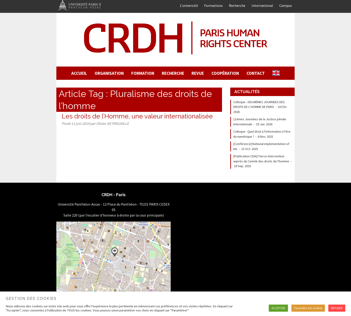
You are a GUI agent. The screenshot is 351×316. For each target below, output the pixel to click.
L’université (189, 5)
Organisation (109, 73)
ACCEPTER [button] (278, 308)
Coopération (225, 73)
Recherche (237, 5)
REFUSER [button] (337, 308)
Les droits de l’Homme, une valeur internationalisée (137, 116)
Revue (198, 73)
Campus (285, 5)
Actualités (247, 91)
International (262, 5)
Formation (142, 73)
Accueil (79, 73)
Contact (256, 73)
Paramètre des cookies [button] (308, 308)
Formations (213, 5)
